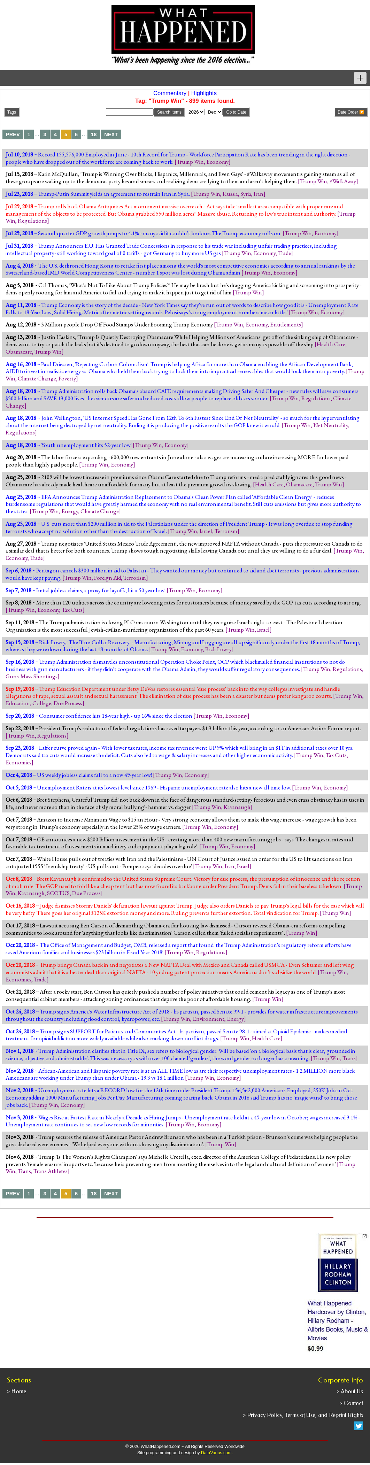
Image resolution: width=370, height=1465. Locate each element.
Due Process (68, 703)
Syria (245, 194)
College (41, 703)
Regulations (32, 220)
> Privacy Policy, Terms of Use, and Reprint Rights (303, 1415)
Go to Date (236, 112)
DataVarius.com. (217, 1452)
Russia (230, 194)
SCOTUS (58, 893)
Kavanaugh (237, 807)
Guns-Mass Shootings (31, 676)
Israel (206, 531)
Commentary (169, 93)
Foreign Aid (107, 577)
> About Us (350, 1391)
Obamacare (19, 351)
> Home (16, 1391)
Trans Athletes (50, 1171)
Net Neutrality (330, 425)
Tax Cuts (72, 610)
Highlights (204, 93)
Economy (217, 161)
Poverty (67, 378)
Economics (18, 762)
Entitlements (285, 324)
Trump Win (190, 161)
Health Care (331, 344)
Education (18, 703)
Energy (69, 511)
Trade (284, 253)
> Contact (351, 1403)
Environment (208, 1019)
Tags (11, 112)
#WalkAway (343, 181)
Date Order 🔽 (351, 112)
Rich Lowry (218, 649)
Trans (349, 1058)
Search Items (169, 112)
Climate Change (37, 378)
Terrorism (226, 531)
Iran (258, 194)
